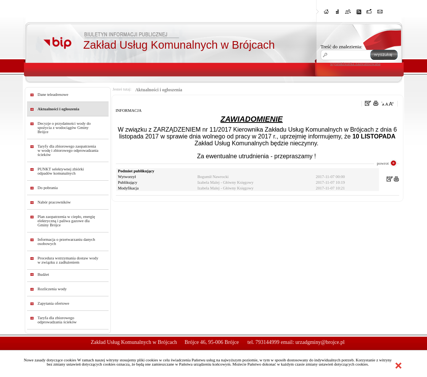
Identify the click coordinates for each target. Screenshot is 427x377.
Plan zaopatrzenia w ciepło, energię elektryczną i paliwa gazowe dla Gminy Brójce (66, 221)
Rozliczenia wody (52, 289)
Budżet (43, 274)
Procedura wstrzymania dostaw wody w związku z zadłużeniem (68, 260)
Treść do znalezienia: (342, 46)
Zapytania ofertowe (53, 303)
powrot (383, 163)
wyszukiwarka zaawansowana (355, 63)
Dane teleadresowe (53, 94)
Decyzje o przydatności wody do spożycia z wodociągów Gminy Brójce (64, 127)
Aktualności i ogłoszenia (59, 109)
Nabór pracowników (54, 202)
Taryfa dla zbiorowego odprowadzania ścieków (57, 320)
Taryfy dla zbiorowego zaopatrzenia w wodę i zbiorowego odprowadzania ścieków (68, 150)
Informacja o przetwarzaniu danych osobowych (66, 241)
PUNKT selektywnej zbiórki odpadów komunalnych (61, 171)
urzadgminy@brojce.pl (320, 342)
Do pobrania (48, 188)
